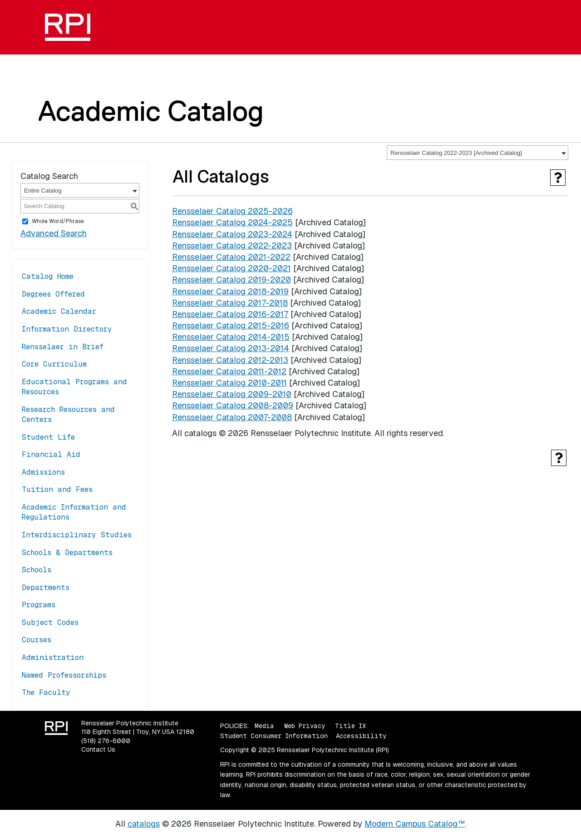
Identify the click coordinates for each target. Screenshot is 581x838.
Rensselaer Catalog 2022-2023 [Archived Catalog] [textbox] (456, 152)
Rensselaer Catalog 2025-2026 (232, 211)
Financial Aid (51, 454)
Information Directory (67, 329)
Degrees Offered (53, 294)
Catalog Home (48, 276)
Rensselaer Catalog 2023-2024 (232, 234)
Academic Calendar (59, 311)
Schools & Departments (67, 552)
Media (264, 726)
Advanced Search (53, 233)
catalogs (144, 823)
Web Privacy (304, 726)
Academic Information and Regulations (74, 512)
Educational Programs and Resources (74, 387)
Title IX (350, 726)
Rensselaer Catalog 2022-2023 (232, 245)
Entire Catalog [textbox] (42, 190)
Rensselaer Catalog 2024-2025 (232, 222)
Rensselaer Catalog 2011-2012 (229, 371)
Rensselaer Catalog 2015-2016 (230, 325)
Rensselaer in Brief (62, 347)
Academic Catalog (151, 111)
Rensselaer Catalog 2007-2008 (232, 417)
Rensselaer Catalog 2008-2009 (232, 405)
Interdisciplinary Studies (77, 535)
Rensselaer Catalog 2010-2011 (229, 382)
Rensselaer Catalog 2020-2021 (231, 268)
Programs (38, 605)
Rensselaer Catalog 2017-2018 (230, 303)
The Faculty (46, 692)
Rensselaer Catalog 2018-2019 (230, 291)
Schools (36, 570)
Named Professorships (64, 675)
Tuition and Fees (57, 489)
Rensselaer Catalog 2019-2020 (231, 279)
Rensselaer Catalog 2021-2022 (231, 257)
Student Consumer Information (274, 736)
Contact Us (98, 749)
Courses (36, 640)
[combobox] (477, 152)
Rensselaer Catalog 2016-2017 (230, 314)
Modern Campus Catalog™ (414, 823)
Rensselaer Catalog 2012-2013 (230, 360)
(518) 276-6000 (105, 741)
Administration (53, 657)
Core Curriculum (54, 364)
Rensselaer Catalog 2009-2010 (231, 394)
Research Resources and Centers (68, 414)
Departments (45, 587)
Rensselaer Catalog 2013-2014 (230, 348)
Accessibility (361, 736)
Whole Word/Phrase (58, 221)
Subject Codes (50, 622)
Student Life (48, 437)
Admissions (43, 472)
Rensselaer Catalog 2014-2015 (231, 337)
